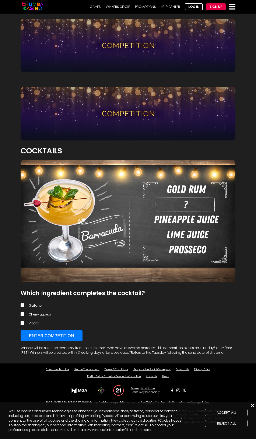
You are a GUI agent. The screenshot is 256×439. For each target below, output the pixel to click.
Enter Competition (51, 335)
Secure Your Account (86, 369)
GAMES (95, 6)
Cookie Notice (170, 420)
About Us (151, 376)
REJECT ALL (226, 423)
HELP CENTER (170, 6)
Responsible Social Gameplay (152, 369)
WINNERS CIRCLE (118, 6)
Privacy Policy (202, 369)
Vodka (30, 323)
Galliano (31, 305)
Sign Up (216, 6)
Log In (193, 6)
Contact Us (182, 369)
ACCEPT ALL (226, 412)
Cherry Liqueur (36, 314)
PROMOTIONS (145, 6)
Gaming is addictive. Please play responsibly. (145, 390)
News (165, 376)
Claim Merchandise (57, 369)
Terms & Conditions (116, 369)
